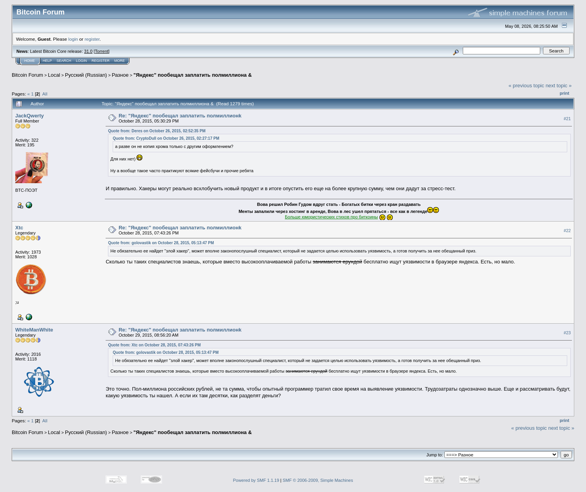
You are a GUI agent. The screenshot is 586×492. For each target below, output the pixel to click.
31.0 (88, 51)
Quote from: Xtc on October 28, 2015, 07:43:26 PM (154, 345)
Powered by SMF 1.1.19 (256, 480)
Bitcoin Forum (27, 75)
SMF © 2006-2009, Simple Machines (318, 480)
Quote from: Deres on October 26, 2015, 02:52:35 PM (156, 131)
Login (81, 61)
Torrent (101, 51)
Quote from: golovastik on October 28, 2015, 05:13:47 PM (161, 243)
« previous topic (526, 85)
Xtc (19, 228)
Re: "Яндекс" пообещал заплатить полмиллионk (180, 116)
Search (64, 61)
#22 (567, 230)
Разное (120, 75)
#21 (567, 118)
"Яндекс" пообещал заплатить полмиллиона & (192, 75)
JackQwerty (29, 116)
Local (54, 75)
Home (29, 61)
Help (47, 61)
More (119, 61)
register (91, 38)
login (73, 38)
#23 (567, 332)
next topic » (559, 85)
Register (101, 61)
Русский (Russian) (86, 75)
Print (564, 93)
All (44, 93)
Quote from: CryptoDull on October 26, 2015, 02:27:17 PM (166, 138)
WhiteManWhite (34, 330)
